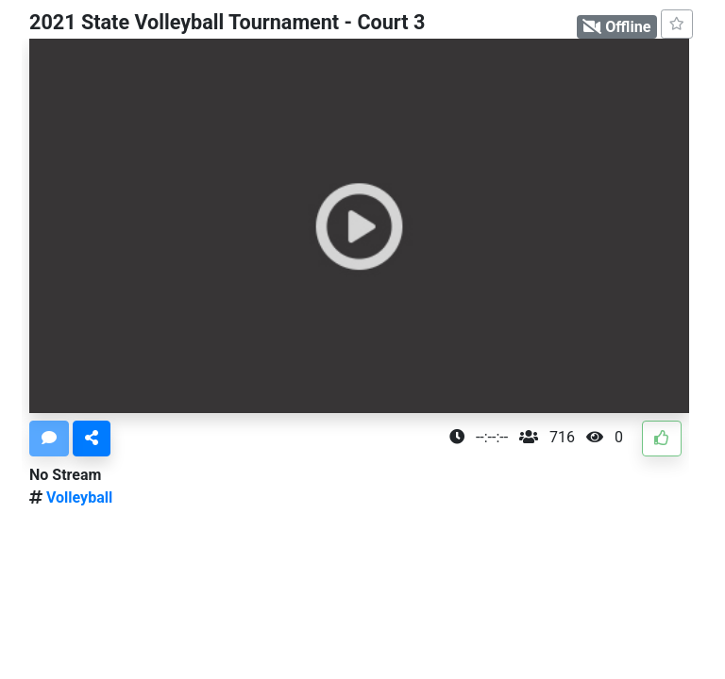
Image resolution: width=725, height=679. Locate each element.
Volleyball (77, 497)
